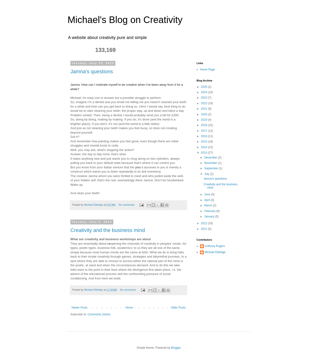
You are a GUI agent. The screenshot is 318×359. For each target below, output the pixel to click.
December (211, 157)
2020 (204, 114)
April (207, 200)
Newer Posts (79, 307)
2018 (204, 125)
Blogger (176, 347)
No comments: (127, 204)
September (211, 168)
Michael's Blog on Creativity (125, 20)
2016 (204, 136)
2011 (204, 229)
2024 (204, 92)
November (211, 163)
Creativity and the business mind (107, 230)
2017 (204, 130)
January (209, 216)
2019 (204, 119)
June (207, 194)
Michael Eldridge (215, 252)
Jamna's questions (91, 71)
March (208, 205)
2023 (204, 97)
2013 (204, 152)
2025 (204, 87)
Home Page (207, 69)
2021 (204, 108)
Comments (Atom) (98, 314)
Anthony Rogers (215, 246)
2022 (204, 103)
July (207, 174)
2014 (204, 147)
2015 (204, 141)
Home (129, 307)
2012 (204, 223)
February (210, 211)
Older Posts (178, 307)
